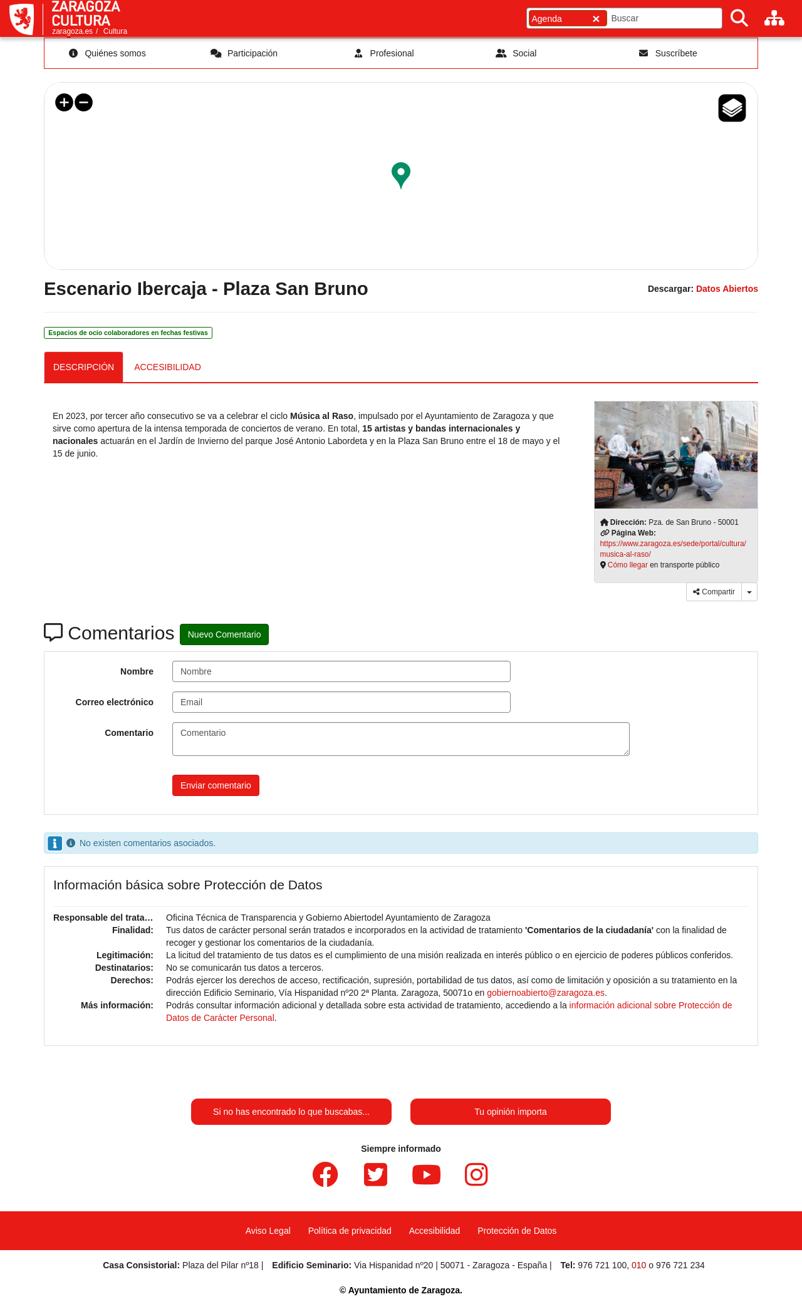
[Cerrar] (596, 18)
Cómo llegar (628, 565)
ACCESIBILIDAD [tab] (167, 367)
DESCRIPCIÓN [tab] (83, 367)
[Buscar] (739, 18)
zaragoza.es (72, 31)
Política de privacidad (350, 1231)
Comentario (129, 733)
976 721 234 (680, 1265)
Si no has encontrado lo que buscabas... (291, 1112)
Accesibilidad (435, 1231)
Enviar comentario (215, 785)
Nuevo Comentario (224, 634)
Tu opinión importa (510, 1112)
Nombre (137, 671)
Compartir (714, 591)
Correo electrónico (115, 702)
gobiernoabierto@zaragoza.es (546, 993)
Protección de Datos (516, 1231)
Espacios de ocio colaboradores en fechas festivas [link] (127, 332)
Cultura (115, 31)
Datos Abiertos (727, 289)
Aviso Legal (268, 1231)
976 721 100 (602, 1265)
